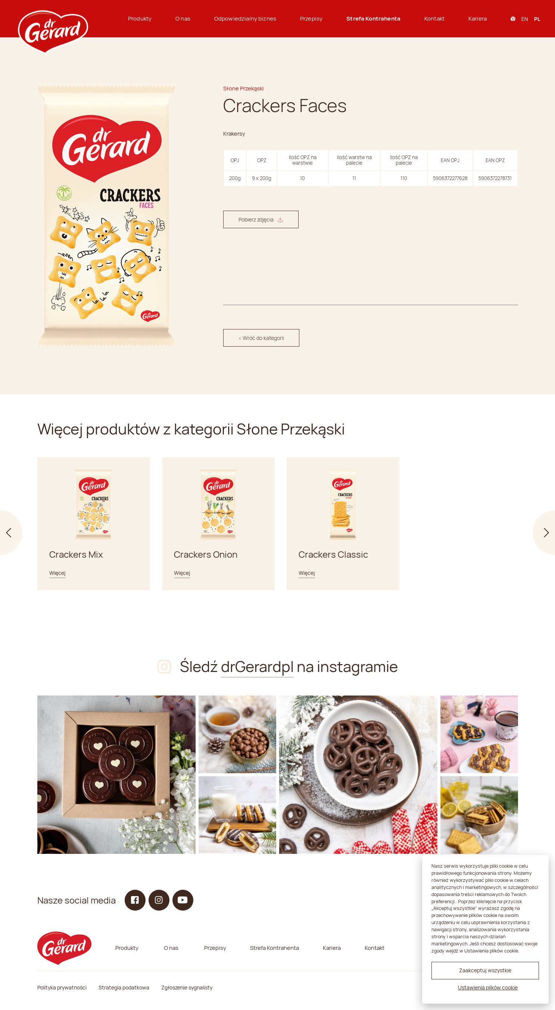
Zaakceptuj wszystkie (485, 970)
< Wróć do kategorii (261, 337)
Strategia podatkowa (124, 987)
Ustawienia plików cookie (488, 987)
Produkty (140, 18)
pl (537, 18)
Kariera (477, 18)
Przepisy (311, 18)
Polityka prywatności (62, 987)
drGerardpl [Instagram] (257, 666)
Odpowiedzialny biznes (245, 18)
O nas (182, 18)
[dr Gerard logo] (52, 18)
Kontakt (434, 18)
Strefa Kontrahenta (373, 18)
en (524, 18)
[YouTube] (182, 900)
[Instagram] (116, 774)
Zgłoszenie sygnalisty (186, 987)
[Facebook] (135, 900)
